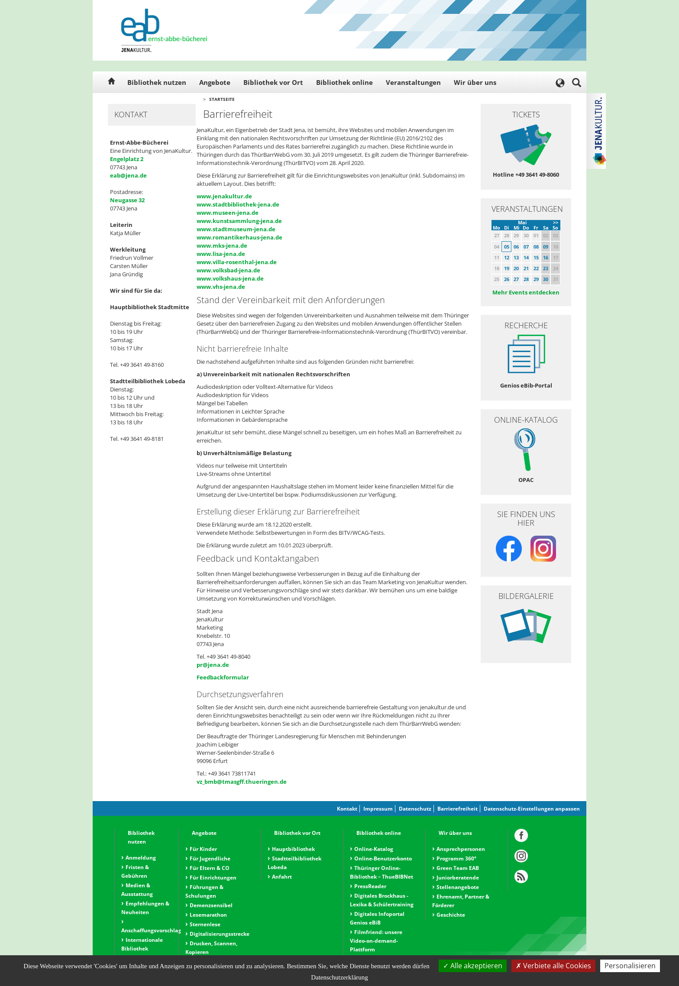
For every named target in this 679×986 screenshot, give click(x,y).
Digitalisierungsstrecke (219, 934)
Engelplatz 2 (126, 159)
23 (545, 268)
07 (526, 246)
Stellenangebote (457, 887)
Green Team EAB (457, 868)
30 (545, 279)
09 (545, 246)
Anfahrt (282, 876)
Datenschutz (415, 808)
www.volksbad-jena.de (228, 270)
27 (516, 279)
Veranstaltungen (413, 82)
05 (506, 246)
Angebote (214, 82)
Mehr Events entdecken (525, 292)
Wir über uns (475, 82)
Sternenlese (205, 924)
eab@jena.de (128, 175)
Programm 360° (456, 858)
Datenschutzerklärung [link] (339, 977)
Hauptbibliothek (293, 849)
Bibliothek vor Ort (273, 82)
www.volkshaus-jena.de (230, 278)
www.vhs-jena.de (221, 287)
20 (516, 268)
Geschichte (450, 914)
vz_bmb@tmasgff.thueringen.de (242, 782)
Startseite (222, 99)
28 (526, 279)
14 (526, 257)
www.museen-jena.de (228, 213)
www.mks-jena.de (222, 245)
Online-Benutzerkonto (383, 858)
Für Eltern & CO (210, 868)
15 (536, 257)
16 (545, 257)
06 (516, 246)
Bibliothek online (344, 82)
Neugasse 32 (127, 200)
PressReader (370, 886)
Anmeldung (141, 857)
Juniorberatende (457, 877)
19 (506, 268)
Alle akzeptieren (472, 965)
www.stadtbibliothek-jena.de (238, 204)
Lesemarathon (208, 914)
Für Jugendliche (210, 858)
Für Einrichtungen (213, 877)
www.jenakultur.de (224, 196)
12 (506, 257)
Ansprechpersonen (460, 849)
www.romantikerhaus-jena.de (239, 237)
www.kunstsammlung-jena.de (239, 221)
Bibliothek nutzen (156, 82)
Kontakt (347, 808)
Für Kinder (203, 849)
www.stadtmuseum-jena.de (236, 229)
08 (536, 246)
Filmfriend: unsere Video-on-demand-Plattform (376, 940)
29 (536, 279)
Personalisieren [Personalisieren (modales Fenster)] (630, 965)
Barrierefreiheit (457, 808)
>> (555, 222)
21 (526, 268)
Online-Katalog (373, 849)
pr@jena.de (213, 665)
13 (516, 257)
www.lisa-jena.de (221, 254)
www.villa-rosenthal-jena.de (237, 262)
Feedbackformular (223, 677)
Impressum (378, 808)
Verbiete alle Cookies (553, 965)
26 (506, 279)
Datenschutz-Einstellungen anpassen (532, 808)
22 (536, 268)
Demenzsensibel (211, 905)
